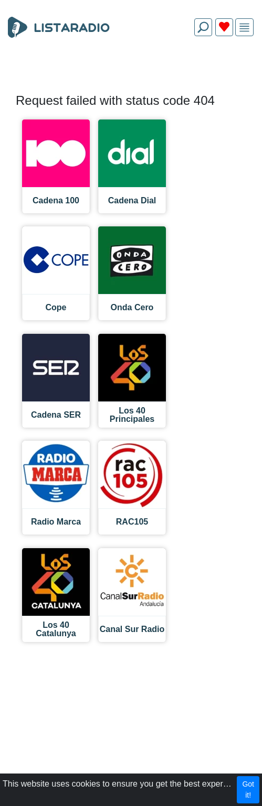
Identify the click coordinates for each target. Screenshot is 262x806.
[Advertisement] (131, 69)
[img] (244, 27)
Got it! (248, 789)
